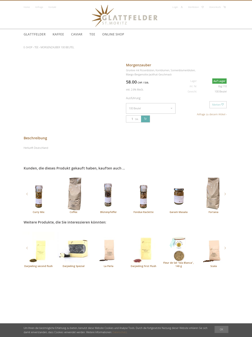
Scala (213, 266)
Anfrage (39, 7)
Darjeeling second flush (38, 266)
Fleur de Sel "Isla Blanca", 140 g (178, 264)
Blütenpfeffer (108, 212)
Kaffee (58, 34)
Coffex (73, 212)
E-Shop (28, 47)
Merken (218, 104)
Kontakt (52, 7)
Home (27, 7)
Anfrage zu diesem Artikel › (212, 114)
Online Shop (113, 34)
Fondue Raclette (143, 212)
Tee (92, 34)
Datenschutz (120, 332)
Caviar (76, 34)
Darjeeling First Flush (143, 266)
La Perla (108, 266)
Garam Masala (179, 212)
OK (221, 329)
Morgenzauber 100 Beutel (57, 47)
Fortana (213, 212)
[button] (27, 194)
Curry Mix (38, 212)
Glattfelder (35, 34)
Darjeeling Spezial (74, 266)
